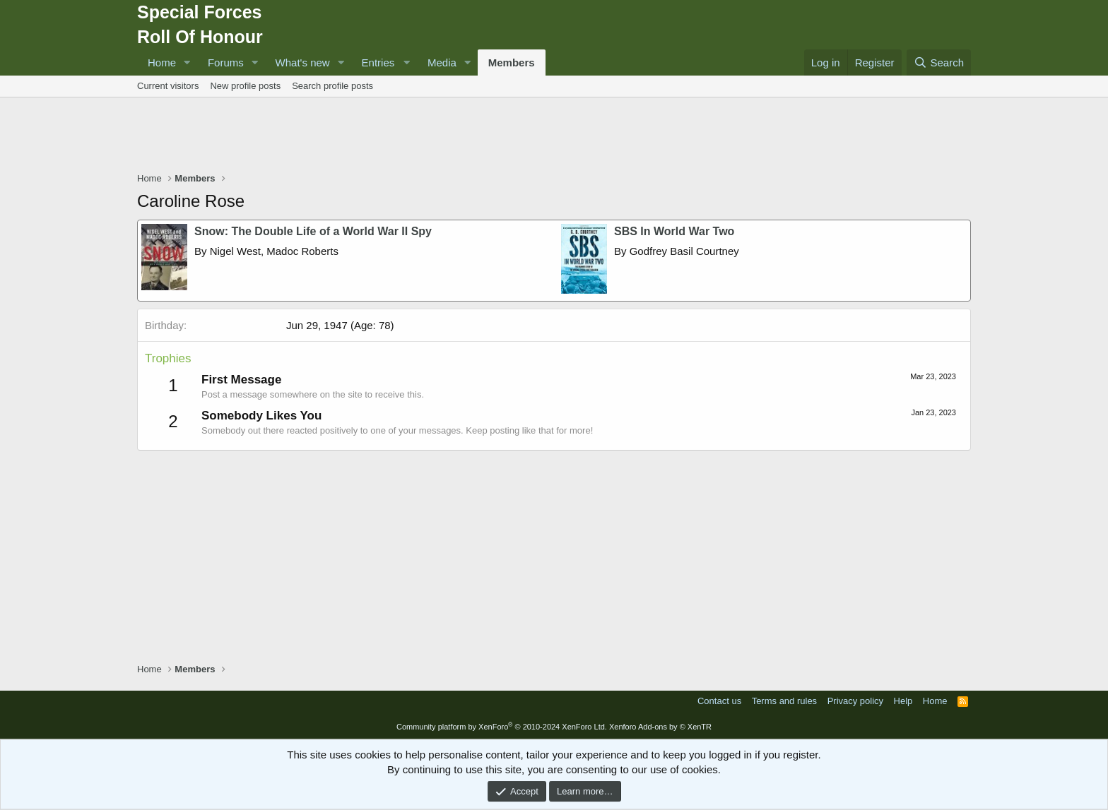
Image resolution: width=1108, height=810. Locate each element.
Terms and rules (784, 701)
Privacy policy (855, 701)
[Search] (939, 62)
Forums (226, 62)
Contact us (719, 701)
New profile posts (245, 86)
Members (511, 62)
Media (442, 62)
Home (162, 62)
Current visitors (168, 86)
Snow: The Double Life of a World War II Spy (313, 231)
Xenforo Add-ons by (660, 726)
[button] (187, 62)
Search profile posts (332, 86)
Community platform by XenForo (501, 726)
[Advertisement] (554, 136)
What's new (303, 62)
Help (903, 701)
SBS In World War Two (674, 231)
